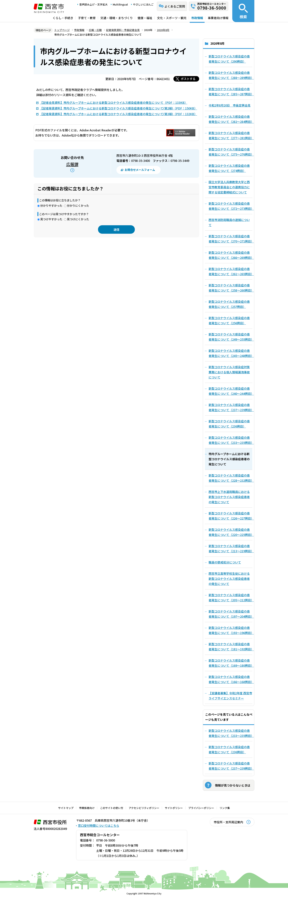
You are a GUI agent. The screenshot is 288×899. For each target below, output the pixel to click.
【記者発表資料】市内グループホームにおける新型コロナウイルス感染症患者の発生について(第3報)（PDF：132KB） (118, 114)
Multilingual (120, 4)
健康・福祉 (145, 18)
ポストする (188, 78)
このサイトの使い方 (111, 808)
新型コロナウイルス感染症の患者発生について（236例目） (229, 749)
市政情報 (197, 18)
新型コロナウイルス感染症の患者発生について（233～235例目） (230, 733)
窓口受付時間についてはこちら (98, 825)
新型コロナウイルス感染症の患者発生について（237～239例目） (230, 766)
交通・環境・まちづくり (116, 18)
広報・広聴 (95, 30)
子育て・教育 (87, 18)
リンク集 (225, 808)
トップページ (62, 30)
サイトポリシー (174, 808)
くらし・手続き (63, 18)
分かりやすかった (51, 205)
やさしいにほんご (143, 4)
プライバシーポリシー (201, 808)
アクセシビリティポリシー (144, 808)
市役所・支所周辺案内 (228, 822)
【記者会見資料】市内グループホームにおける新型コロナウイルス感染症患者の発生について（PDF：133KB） (113, 102)
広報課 (72, 164)
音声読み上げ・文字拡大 (93, 4)
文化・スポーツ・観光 (171, 18)
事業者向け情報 (218, 18)
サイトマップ (66, 808)
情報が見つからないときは (232, 785)
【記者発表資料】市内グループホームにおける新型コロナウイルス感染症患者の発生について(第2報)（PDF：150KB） (118, 108)
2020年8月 (163, 30)
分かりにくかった (78, 205)
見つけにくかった (78, 219)
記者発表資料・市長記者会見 (123, 30)
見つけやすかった (51, 219)
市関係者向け (87, 808)
